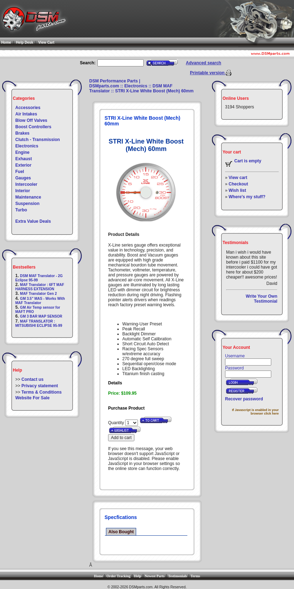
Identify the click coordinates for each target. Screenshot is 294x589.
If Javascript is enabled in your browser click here (255, 411)
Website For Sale (32, 397)
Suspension (27, 203)
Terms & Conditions (41, 392)
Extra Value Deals (33, 221)
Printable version (208, 72)
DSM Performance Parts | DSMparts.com (114, 83)
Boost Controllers (33, 126)
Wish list (237, 190)
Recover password (244, 398)
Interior (22, 190)
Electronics (26, 146)
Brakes (22, 133)
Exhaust (23, 158)
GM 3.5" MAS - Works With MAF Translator (40, 301)
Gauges (23, 177)
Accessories (28, 107)
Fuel (19, 171)
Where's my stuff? (247, 196)
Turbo (21, 209)
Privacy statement (39, 385)
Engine (22, 152)
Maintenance (28, 197)
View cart (238, 177)
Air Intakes (26, 114)
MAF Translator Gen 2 (38, 294)
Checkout (238, 184)
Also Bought (121, 531)
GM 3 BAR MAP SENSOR (41, 316)
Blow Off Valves (31, 120)
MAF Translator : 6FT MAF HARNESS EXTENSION (39, 287)
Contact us (32, 379)
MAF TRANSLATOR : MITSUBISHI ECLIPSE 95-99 (38, 323)
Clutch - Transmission (37, 139)
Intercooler (26, 184)
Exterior (23, 165)
